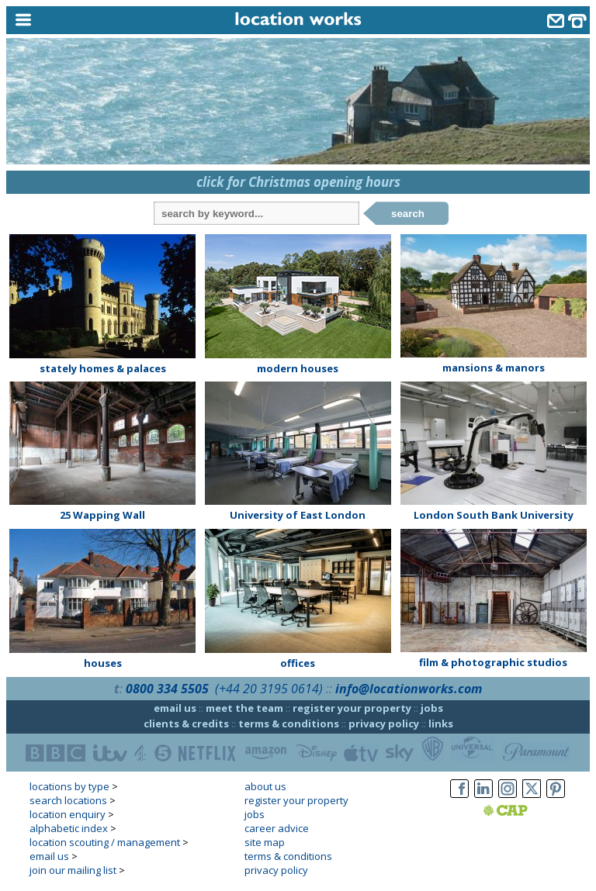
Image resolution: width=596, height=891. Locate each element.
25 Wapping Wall (102, 515)
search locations (68, 800)
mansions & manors (493, 368)
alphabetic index (68, 828)
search (407, 213)
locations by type (69, 786)
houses (103, 663)
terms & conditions (288, 723)
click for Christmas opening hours (298, 182)
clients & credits (186, 723)
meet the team (244, 708)
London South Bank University (493, 515)
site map (264, 842)
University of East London (298, 515)
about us (265, 786)
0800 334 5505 (167, 688)
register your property (352, 708)
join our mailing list (72, 870)
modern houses (297, 368)
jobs (432, 708)
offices (297, 663)
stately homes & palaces (103, 368)
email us (175, 708)
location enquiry (67, 814)
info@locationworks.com (408, 688)
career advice (276, 828)
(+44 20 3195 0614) (269, 688)
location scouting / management (104, 842)
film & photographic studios (493, 662)
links (440, 723)
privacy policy (383, 723)
